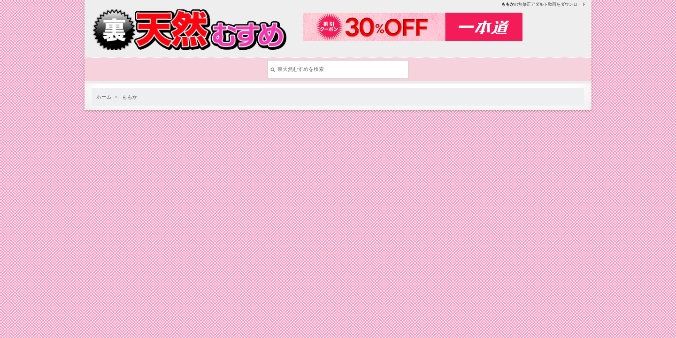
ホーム (104, 97)
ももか (130, 97)
